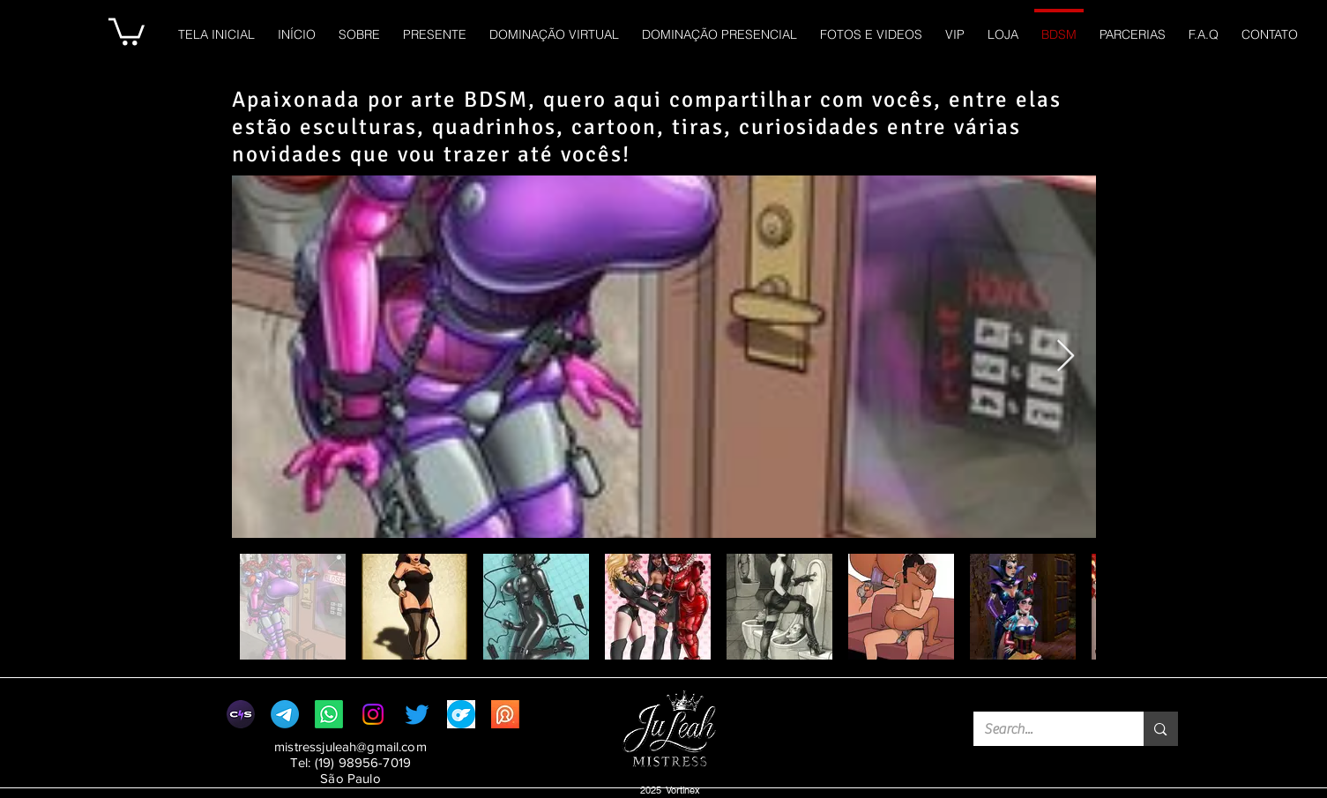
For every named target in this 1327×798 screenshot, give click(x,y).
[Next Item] (1065, 356)
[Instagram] (373, 714)
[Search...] (1045, 729)
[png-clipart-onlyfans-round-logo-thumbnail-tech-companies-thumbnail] (461, 714)
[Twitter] (417, 714)
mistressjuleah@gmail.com (350, 746)
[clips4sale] (241, 714)
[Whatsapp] (329, 714)
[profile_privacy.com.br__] (505, 714)
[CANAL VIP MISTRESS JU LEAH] (285, 714)
